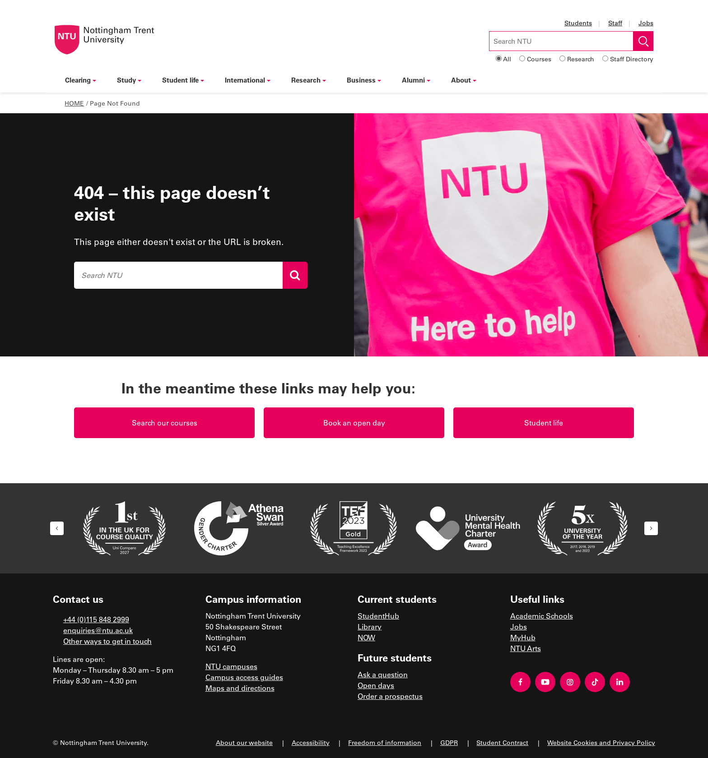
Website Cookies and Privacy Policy (601, 742)
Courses (539, 59)
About (463, 79)
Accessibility (311, 742)
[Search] (295, 275)
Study (129, 79)
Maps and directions (240, 688)
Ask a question (383, 674)
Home (74, 103)
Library (370, 626)
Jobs (645, 22)
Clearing (80, 79)
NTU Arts (525, 648)
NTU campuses (231, 666)
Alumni (416, 79)
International (247, 79)
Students (578, 22)
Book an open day (354, 422)
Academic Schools (541, 615)
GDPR (449, 742)
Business (364, 79)
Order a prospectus (390, 696)
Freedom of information (384, 742)
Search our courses (164, 422)
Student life (183, 79)
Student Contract (502, 742)
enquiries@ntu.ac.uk (98, 630)
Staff (615, 22)
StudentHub (378, 615)
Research (580, 59)
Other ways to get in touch (107, 641)
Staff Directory (631, 59)
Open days (376, 685)
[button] (57, 528)
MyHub (523, 637)
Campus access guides (244, 677)
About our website (244, 742)
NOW (366, 637)
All (507, 59)
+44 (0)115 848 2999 (96, 619)
